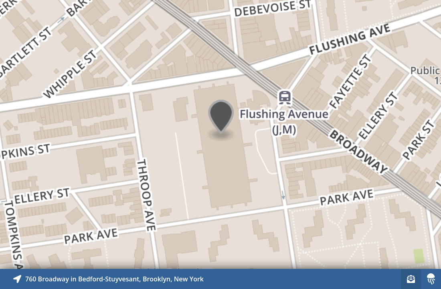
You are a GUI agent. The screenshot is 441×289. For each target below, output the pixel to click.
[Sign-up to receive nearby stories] (411, 279)
